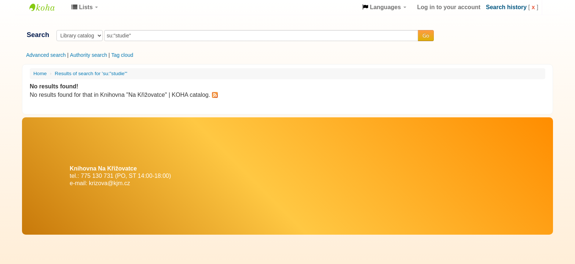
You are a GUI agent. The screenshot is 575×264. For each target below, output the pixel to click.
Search (38, 34)
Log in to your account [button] (448, 7)
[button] (84, 7)
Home (40, 73)
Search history (506, 7)
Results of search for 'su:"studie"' (91, 73)
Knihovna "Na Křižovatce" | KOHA (47, 7)
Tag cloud (122, 55)
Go (425, 35)
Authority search (88, 55)
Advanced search (46, 55)
